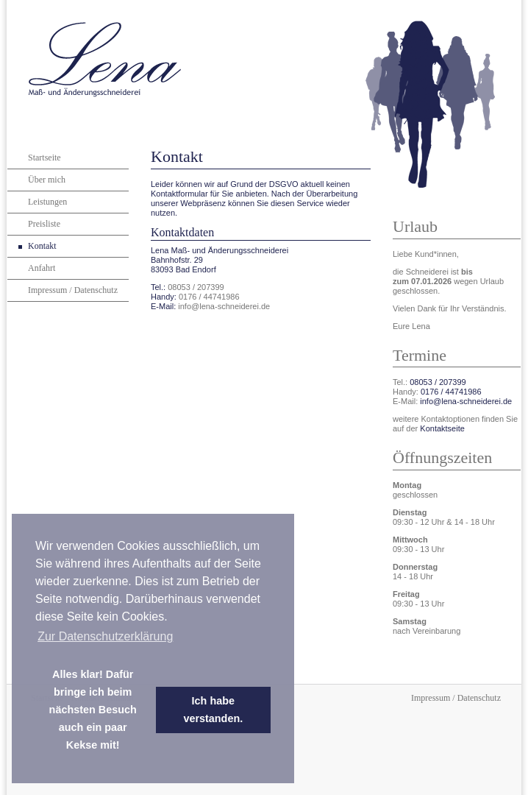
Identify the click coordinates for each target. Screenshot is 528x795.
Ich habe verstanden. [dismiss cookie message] (213, 709)
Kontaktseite (442, 428)
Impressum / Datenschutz (73, 290)
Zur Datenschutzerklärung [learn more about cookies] (105, 636)
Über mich (46, 179)
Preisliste (44, 224)
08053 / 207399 (196, 287)
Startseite (44, 157)
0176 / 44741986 (209, 296)
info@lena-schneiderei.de (224, 306)
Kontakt (42, 246)
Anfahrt (41, 268)
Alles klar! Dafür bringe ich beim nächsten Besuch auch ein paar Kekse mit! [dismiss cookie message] (93, 709)
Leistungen (47, 202)
